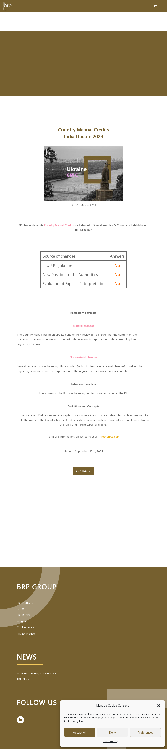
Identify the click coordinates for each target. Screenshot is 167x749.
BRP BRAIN (23, 615)
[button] (159, 706)
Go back (83, 471)
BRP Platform (25, 603)
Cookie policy (110, 741)
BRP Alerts (23, 679)
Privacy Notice (26, 633)
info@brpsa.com (109, 436)
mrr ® (20, 609)
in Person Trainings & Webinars (36, 673)
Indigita (21, 621)
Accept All (79, 732)
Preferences (145, 732)
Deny (112, 732)
